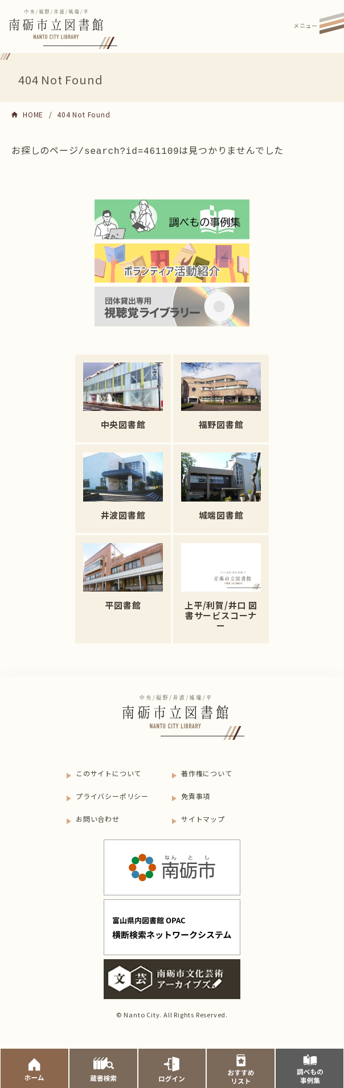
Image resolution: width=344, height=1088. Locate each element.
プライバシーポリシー (112, 795)
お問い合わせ (98, 817)
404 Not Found (83, 114)
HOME (33, 114)
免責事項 (195, 795)
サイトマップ (203, 817)
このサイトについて (108, 772)
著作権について (206, 772)
